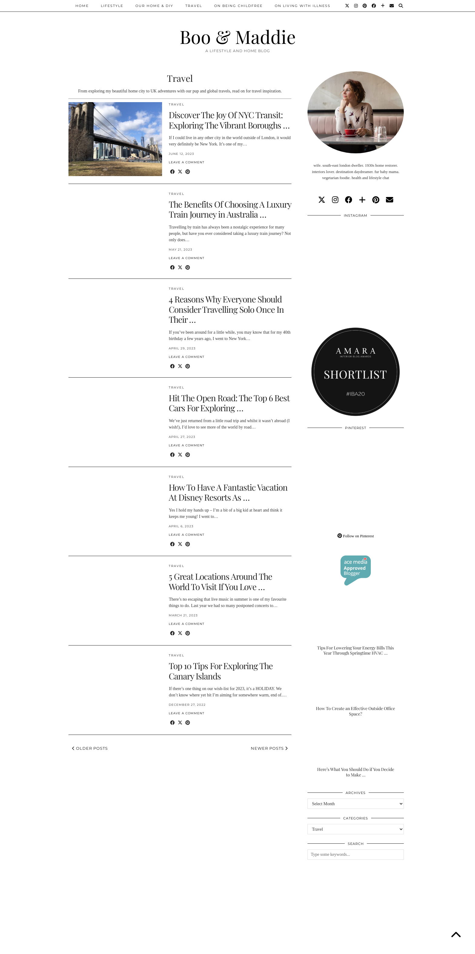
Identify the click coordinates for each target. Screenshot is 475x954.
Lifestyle (112, 6)
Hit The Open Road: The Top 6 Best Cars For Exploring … (229, 403)
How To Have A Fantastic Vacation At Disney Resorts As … (228, 492)
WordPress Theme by (375, 947)
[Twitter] (347, 6)
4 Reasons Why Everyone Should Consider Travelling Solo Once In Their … (226, 309)
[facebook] (348, 200)
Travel (193, 6)
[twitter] (321, 200)
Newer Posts (269, 748)
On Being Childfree (238, 6)
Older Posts (90, 748)
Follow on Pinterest (355, 536)
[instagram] (335, 200)
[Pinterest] (365, 6)
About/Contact (141, 947)
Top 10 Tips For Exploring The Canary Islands (221, 671)
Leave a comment (186, 162)
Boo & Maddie (238, 36)
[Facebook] (374, 6)
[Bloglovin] (383, 6)
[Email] (392, 6)
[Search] (401, 6)
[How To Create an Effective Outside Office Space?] (355, 690)
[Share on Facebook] (172, 172)
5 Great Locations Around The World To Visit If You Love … (220, 581)
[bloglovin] (362, 200)
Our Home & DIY (154, 6)
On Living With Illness (303, 6)
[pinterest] (375, 200)
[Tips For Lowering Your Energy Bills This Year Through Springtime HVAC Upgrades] (355, 629)
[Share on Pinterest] (187, 172)
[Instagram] (356, 6)
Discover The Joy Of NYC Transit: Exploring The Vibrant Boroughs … (229, 120)
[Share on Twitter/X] (180, 172)
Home (82, 6)
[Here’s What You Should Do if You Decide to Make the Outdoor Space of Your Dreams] (355, 750)
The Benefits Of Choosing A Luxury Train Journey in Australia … (230, 209)
